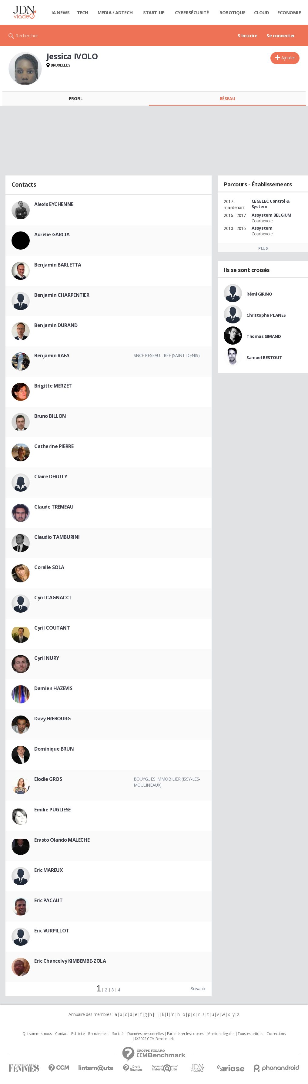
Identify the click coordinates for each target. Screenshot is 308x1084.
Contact (61, 1034)
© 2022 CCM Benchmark (154, 1039)
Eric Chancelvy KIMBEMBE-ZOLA (70, 961)
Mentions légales (220, 1034)
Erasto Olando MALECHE (61, 840)
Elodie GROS (48, 779)
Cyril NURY (46, 658)
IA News (61, 12)
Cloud (261, 12)
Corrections (275, 1034)
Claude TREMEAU (53, 506)
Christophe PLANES (266, 315)
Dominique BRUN (54, 748)
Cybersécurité (192, 12)
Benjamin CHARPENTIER (61, 295)
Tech (82, 12)
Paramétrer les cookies (185, 1034)
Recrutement (98, 1034)
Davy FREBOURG (52, 718)
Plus (263, 248)
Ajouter (288, 58)
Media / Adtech (115, 12)
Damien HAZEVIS (53, 688)
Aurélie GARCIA (51, 234)
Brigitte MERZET (53, 385)
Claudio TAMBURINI (57, 537)
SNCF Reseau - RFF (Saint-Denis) (167, 355)
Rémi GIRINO (259, 294)
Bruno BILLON (50, 416)
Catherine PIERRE (53, 446)
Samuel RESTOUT (264, 357)
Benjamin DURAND (56, 325)
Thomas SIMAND (263, 336)
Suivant (197, 988)
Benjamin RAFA (51, 355)
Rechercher (26, 35)
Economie (289, 12)
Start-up (154, 12)
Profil (75, 98)
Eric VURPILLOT (51, 930)
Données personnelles (145, 1034)
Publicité (78, 1034)
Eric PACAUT (48, 900)
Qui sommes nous (37, 1034)
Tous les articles (250, 1034)
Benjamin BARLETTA (57, 264)
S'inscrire (247, 35)
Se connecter (280, 35)
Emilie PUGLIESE (52, 809)
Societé (118, 1034)
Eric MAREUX (48, 870)
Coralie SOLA (49, 567)
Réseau (227, 98)
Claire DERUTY (50, 476)
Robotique (232, 12)
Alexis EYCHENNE (53, 204)
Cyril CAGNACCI (52, 597)
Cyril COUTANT (52, 627)
